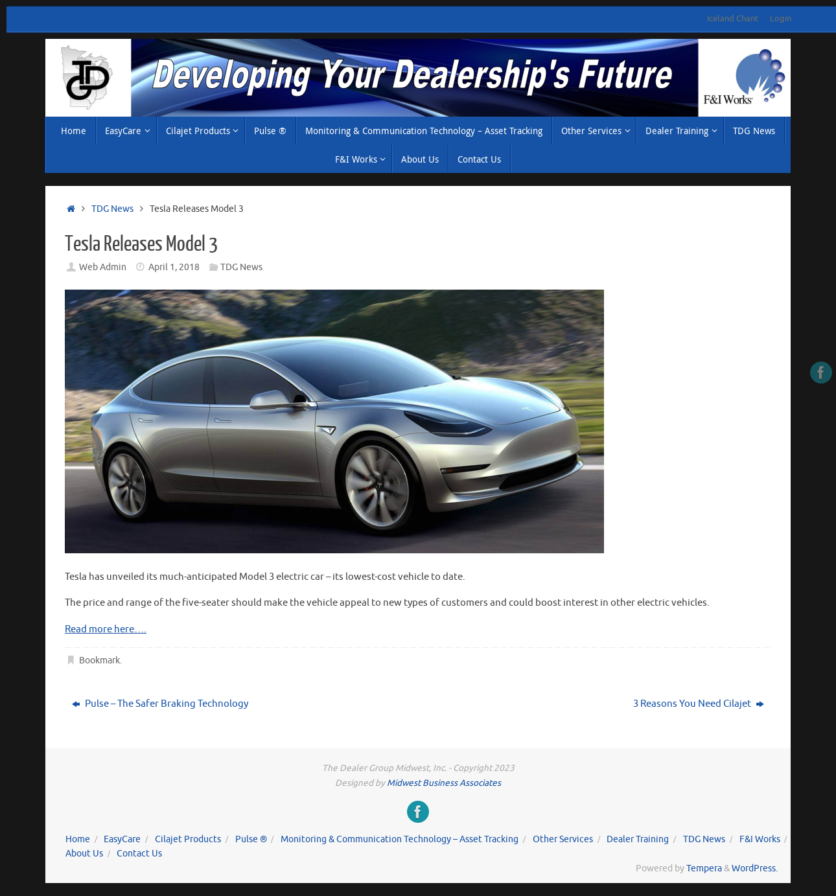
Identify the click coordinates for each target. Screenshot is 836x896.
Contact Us (139, 853)
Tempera (704, 868)
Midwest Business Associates (444, 782)
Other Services (563, 839)
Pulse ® (251, 839)
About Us (84, 853)
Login (780, 19)
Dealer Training (638, 839)
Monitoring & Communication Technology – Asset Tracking (399, 839)
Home (77, 839)
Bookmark (99, 660)
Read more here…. (105, 629)
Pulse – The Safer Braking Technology (160, 704)
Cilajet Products (188, 839)
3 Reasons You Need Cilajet (698, 704)
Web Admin (102, 267)
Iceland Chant (732, 19)
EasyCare (122, 839)
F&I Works (759, 839)
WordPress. (755, 868)
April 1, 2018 (174, 267)
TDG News (112, 208)
